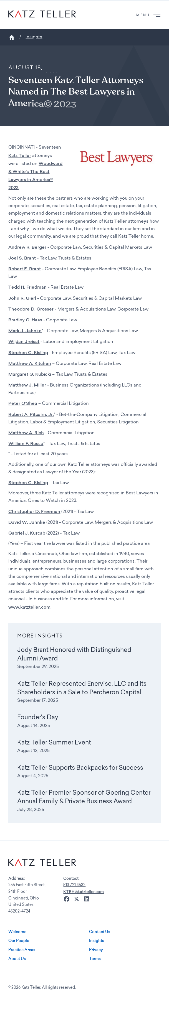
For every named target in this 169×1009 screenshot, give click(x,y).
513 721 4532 (74, 885)
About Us (17, 958)
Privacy (96, 949)
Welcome (17, 931)
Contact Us (99, 931)
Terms (95, 958)
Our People (18, 940)
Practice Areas (21, 949)
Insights (34, 37)
